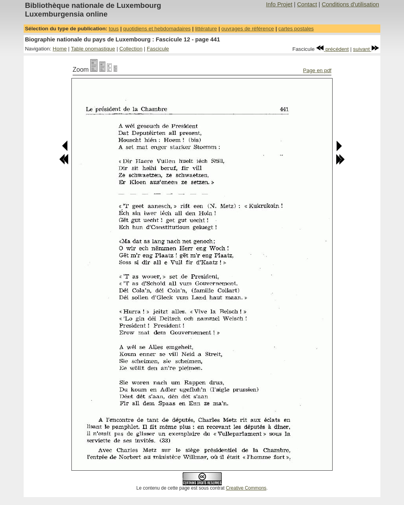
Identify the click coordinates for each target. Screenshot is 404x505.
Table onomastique (93, 49)
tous (114, 29)
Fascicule (158, 49)
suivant (366, 49)
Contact (307, 4)
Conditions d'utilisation (350, 4)
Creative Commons (246, 488)
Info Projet (279, 4)
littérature (206, 29)
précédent (332, 49)
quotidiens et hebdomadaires (157, 29)
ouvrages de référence (247, 29)
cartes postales (296, 29)
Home (60, 49)
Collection (131, 49)
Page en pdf (317, 70)
